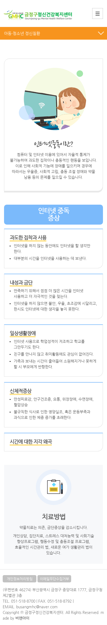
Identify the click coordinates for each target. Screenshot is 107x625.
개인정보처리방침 (20, 579)
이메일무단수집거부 (54, 579)
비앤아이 (22, 618)
